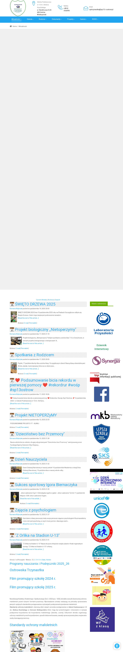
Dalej (43, 560)
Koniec (48, 560)
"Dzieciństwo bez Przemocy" (40, 434)
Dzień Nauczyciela (31, 459)
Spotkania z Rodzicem (34, 355)
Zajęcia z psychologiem (35, 510)
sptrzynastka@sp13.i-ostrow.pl (101, 9)
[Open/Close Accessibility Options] (117, 645)
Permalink (32, 323)
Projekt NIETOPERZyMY (36, 415)
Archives (51, 300)
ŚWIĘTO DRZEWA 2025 (35, 304)
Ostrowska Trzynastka (27, 570)
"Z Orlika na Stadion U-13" (37, 535)
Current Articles (41, 300)
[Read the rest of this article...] (28, 318)
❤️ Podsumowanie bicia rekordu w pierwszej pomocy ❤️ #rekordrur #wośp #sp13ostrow (45, 385)
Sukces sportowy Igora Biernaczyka (46, 484)
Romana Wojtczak (16, 308)
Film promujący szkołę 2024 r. (33, 578)
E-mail (26, 323)
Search (57, 300)
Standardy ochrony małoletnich (33, 625)
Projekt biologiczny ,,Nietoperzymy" (45, 329)
